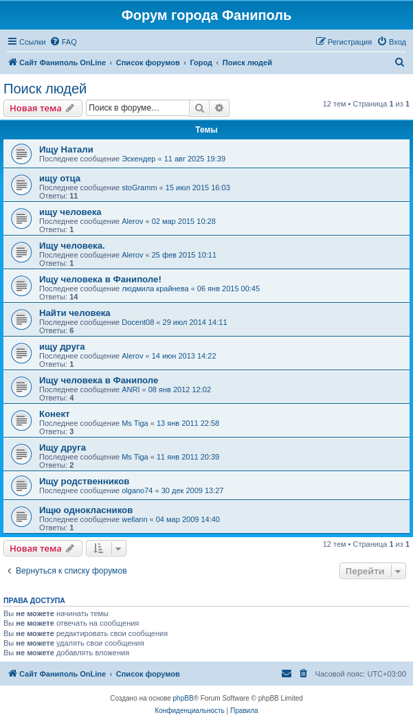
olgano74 (137, 490)
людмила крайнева (155, 288)
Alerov (132, 221)
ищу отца (59, 178)
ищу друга (62, 346)
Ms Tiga (135, 423)
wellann (134, 519)
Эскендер (138, 159)
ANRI (130, 389)
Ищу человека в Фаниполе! (100, 279)
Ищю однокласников (86, 510)
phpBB (183, 698)
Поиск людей (45, 88)
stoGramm (139, 187)
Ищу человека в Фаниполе (98, 380)
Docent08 (138, 322)
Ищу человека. (72, 245)
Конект (54, 414)
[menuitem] (63, 42)
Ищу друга (62, 447)
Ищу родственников (84, 481)
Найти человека (75, 313)
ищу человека (70, 212)
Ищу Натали (66, 149)
